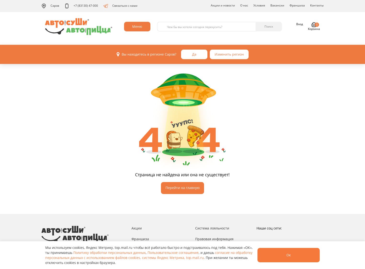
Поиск (268, 26)
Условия (259, 5)
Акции (136, 228)
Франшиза (297, 5)
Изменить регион (229, 54)
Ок (288, 255)
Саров (50, 6)
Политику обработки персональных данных (109, 252)
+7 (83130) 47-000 (81, 6)
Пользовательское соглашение (173, 252)
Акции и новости (223, 5)
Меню (137, 26)
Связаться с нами (120, 6)
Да (194, 54)
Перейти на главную (182, 187)
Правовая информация (214, 239)
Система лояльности (212, 228)
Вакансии (277, 5)
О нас (244, 5)
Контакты (317, 5)
